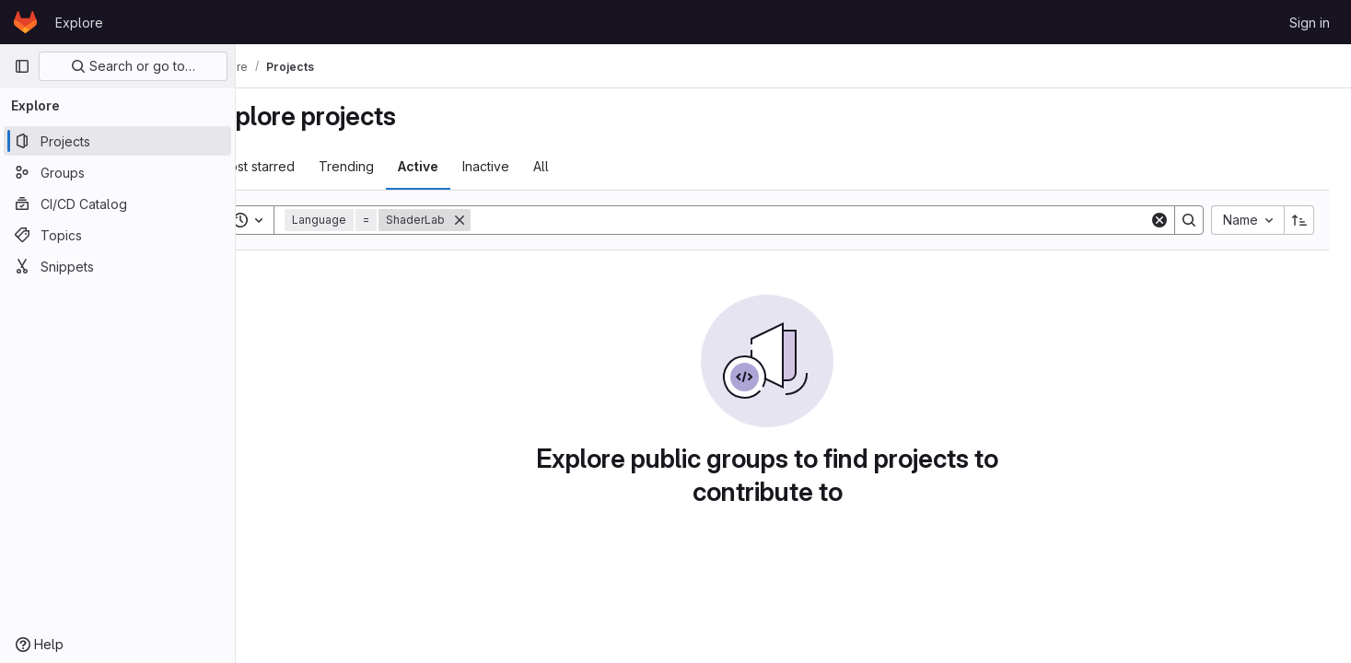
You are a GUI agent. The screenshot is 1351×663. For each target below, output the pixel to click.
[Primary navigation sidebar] (22, 66)
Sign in (1309, 22)
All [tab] (592, 166)
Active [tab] (469, 166)
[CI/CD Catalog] (117, 203)
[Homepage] (25, 22)
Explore (79, 22)
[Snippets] (117, 266)
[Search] (836, 220)
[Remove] (511, 220)
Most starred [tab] (308, 166)
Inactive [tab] (537, 166)
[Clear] (1159, 220)
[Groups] (117, 172)
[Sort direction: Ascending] (1299, 220)
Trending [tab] (397, 166)
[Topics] (117, 235)
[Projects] (117, 141)
